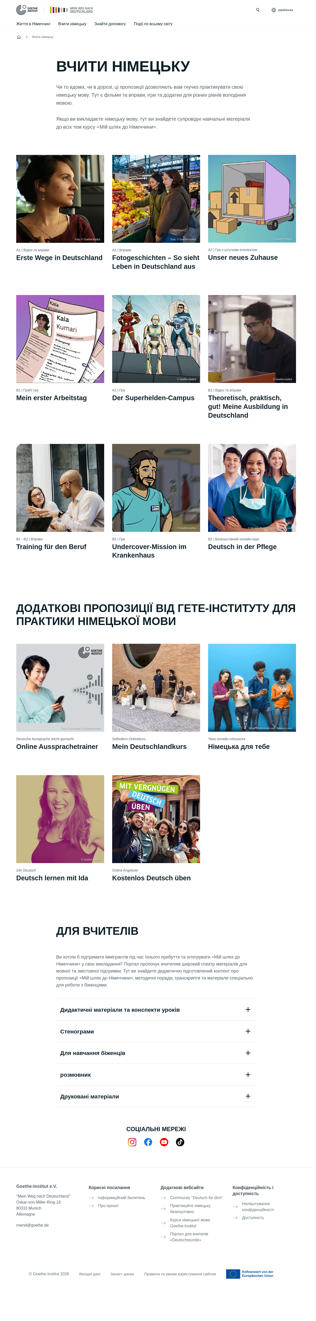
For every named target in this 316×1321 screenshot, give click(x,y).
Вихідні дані (88, 1282)
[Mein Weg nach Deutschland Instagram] (132, 1155)
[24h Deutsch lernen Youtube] (164, 1155)
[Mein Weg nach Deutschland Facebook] (148, 1155)
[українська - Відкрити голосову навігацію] (282, 9)
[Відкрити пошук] (257, 9)
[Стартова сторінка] (71, 9)
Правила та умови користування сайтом (181, 1282)
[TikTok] (180, 1155)
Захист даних (121, 1282)
